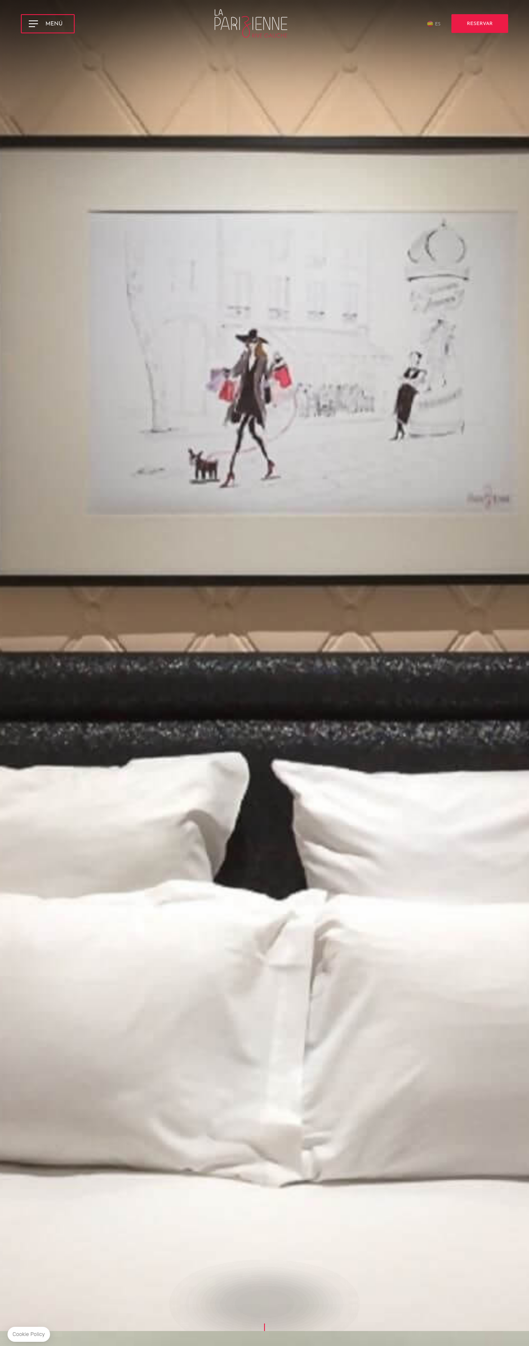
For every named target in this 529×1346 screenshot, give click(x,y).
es (438, 22)
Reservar (480, 21)
